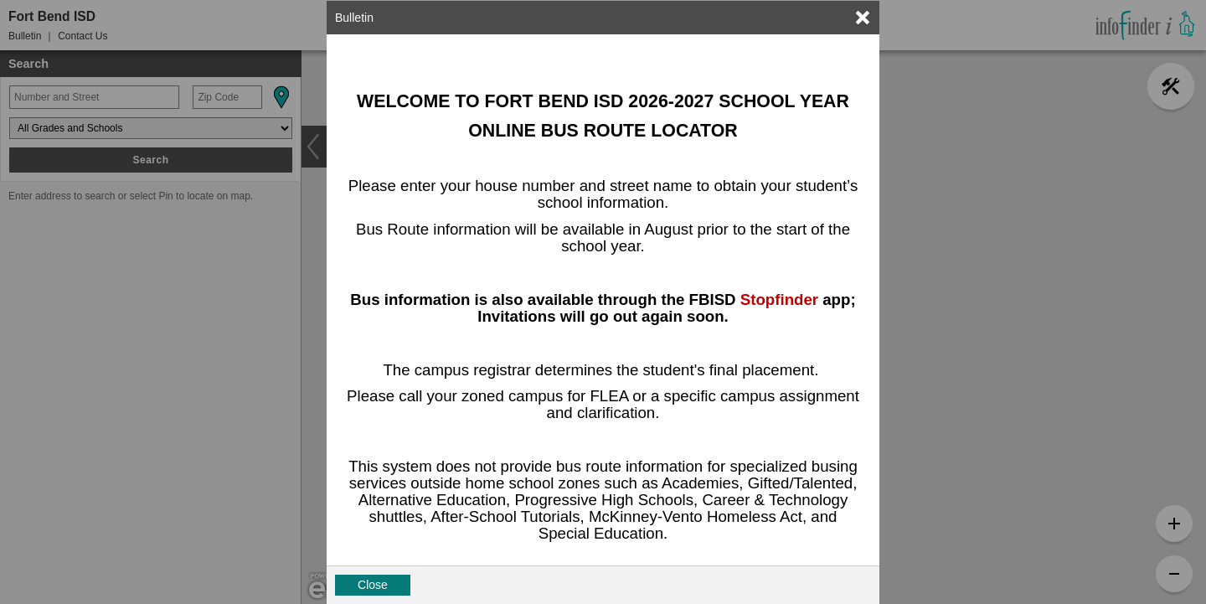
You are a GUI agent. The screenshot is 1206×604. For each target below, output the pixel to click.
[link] (862, 17)
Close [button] (373, 584)
